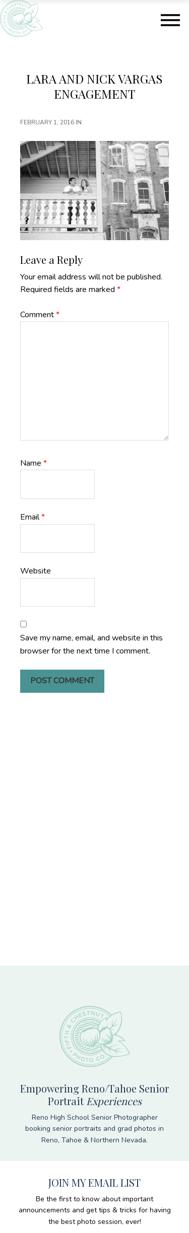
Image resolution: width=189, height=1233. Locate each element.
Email (32, 517)
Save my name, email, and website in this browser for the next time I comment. (91, 644)
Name (33, 463)
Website (35, 570)
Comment (39, 314)
